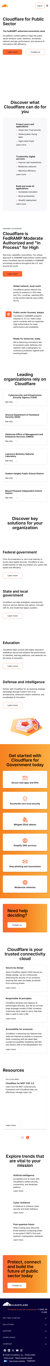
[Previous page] (22, 1137)
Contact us (35, 52)
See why (11, 402)
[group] (25, 1102)
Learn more (12, 52)
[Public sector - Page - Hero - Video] (25, 72)
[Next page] (27, 1137)
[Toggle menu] (47, 6)
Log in (39, 5)
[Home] (5, 5)
